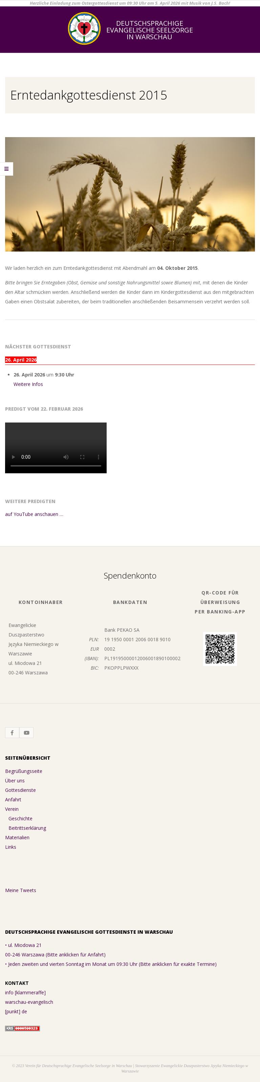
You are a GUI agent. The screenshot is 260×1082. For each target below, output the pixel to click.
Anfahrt (13, 799)
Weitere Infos (28, 384)
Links (10, 847)
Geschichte (20, 818)
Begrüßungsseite (23, 771)
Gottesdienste (20, 790)
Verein (12, 809)
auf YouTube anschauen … (34, 514)
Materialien (17, 837)
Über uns (15, 780)
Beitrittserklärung (27, 828)
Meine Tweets (20, 890)
